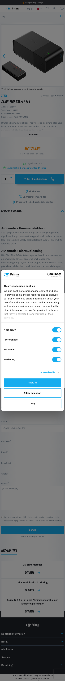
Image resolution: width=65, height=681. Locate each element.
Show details (47, 372)
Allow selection (32, 393)
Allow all (32, 382)
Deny (32, 403)
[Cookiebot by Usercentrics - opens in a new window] (47, 275)
